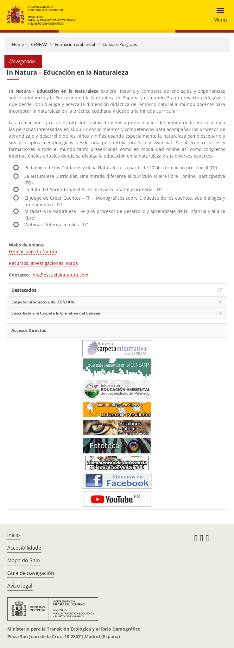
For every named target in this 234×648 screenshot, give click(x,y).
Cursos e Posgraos (119, 44)
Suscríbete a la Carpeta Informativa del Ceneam (56, 313)
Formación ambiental (75, 44)
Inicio (13, 535)
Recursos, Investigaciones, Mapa (43, 263)
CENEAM (39, 44)
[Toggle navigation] (218, 15)
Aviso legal (19, 585)
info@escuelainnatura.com (59, 275)
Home (18, 44)
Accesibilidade (24, 547)
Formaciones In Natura (33, 251)
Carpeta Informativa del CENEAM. (43, 302)
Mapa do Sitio (23, 560)
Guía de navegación (30, 573)
